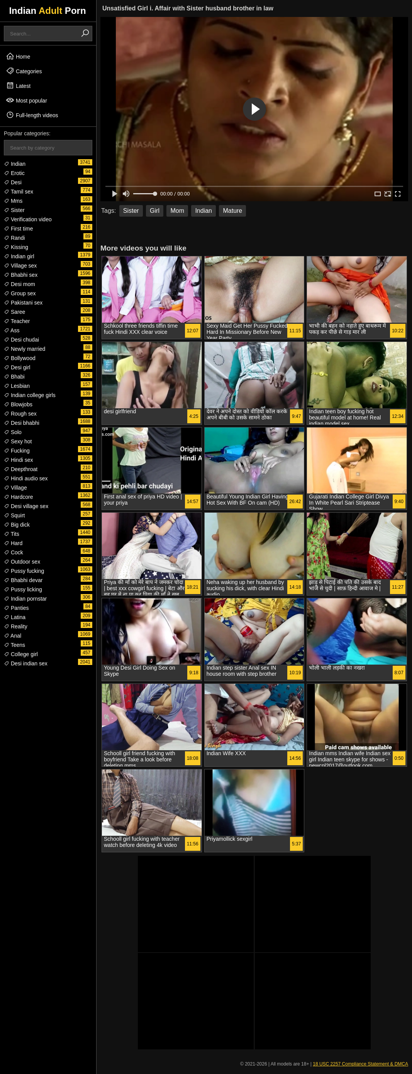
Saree (14, 312)
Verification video (28, 219)
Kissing (16, 247)
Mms (13, 201)
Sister (14, 210)
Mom (177, 210)
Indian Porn (47, 10)
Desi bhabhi (21, 423)
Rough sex (20, 414)
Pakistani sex (23, 303)
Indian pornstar (25, 599)
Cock (13, 552)
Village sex (20, 266)
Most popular (26, 100)
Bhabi (14, 377)
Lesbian (17, 386)
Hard (13, 543)
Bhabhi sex (20, 275)
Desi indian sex (25, 663)
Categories (24, 71)
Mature (232, 210)
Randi (14, 238)
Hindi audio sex (26, 478)
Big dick (17, 525)
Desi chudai (21, 340)
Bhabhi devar (23, 580)
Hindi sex (18, 460)
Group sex (20, 293)
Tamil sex (18, 192)
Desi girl (17, 367)
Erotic (14, 173)
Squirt (14, 515)
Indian (14, 164)
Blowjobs (18, 404)
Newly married (24, 349)
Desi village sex (26, 506)
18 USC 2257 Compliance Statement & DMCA (360, 1064)
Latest (18, 85)
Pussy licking (23, 589)
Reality (15, 626)
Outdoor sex (22, 562)
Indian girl (19, 256)
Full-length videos (32, 115)
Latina (14, 617)
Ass (11, 330)
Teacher (17, 321)
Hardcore (18, 497)
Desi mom (19, 284)
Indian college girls (30, 395)
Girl (154, 210)
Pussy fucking (24, 571)
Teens (14, 645)
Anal (12, 636)
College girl (21, 654)
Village (15, 488)
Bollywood (20, 358)
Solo (13, 432)
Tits (11, 534)
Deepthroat (20, 469)
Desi (13, 182)
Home (18, 56)
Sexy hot (18, 441)
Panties (16, 608)
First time (18, 229)
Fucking (17, 451)
